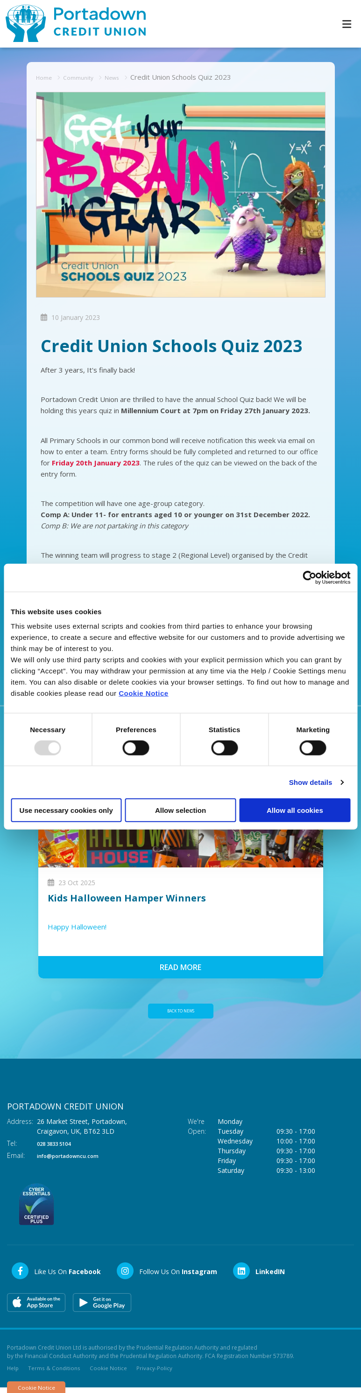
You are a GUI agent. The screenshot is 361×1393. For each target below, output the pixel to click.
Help (13, 1372)
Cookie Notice (144, 693)
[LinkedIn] (258, 1274)
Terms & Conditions (55, 1372)
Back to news (180, 1012)
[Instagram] (166, 1274)
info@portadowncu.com (76, 1159)
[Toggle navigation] (347, 23)
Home (46, 76)
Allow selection (180, 810)
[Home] (70, 23)
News (123, 76)
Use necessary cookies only (66, 810)
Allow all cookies (295, 810)
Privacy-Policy (156, 1372)
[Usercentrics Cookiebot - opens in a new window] (309, 577)
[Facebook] (56, 1274)
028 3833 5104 (59, 1147)
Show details (311, 782)
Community (85, 76)
